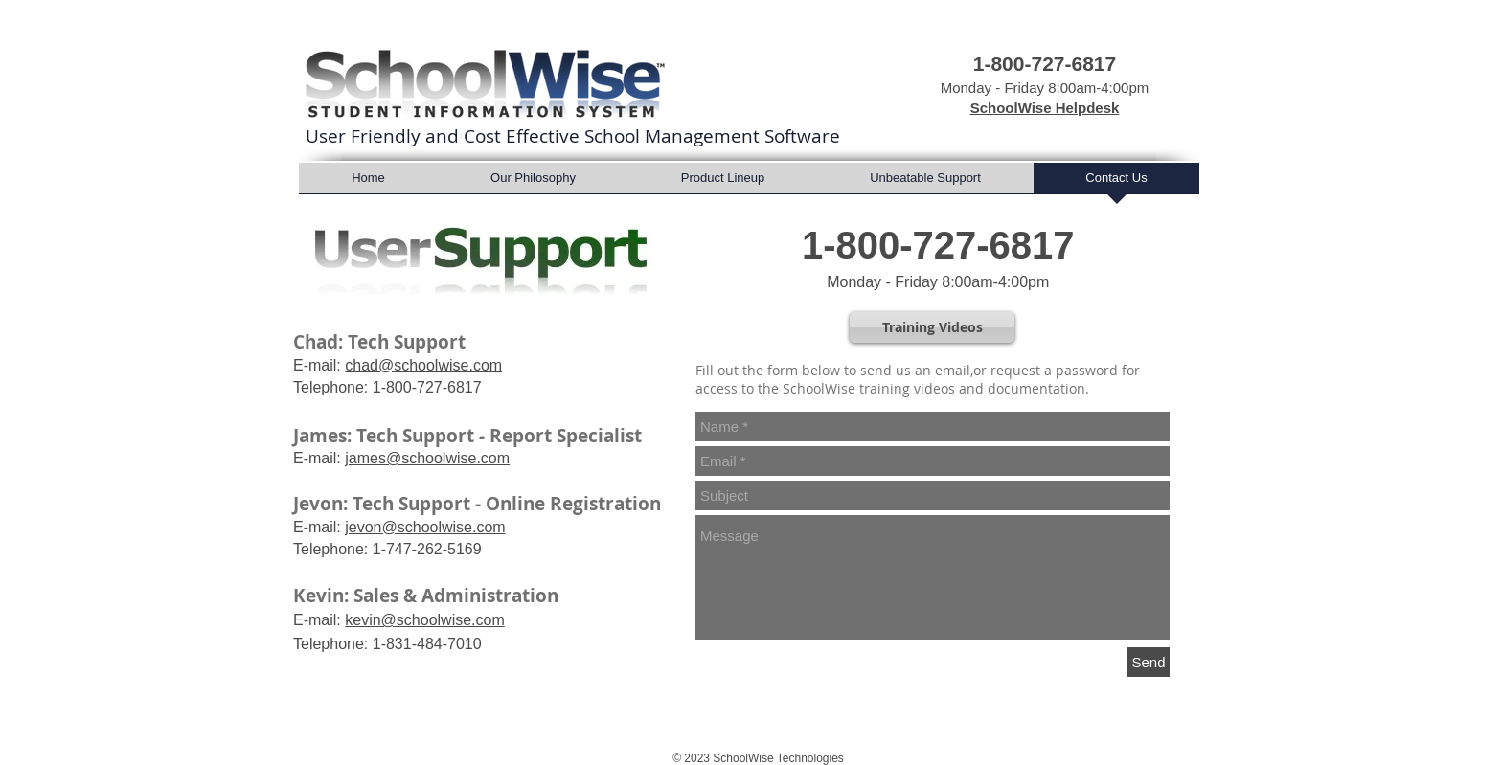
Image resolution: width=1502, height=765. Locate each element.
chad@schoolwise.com (423, 365)
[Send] (1148, 662)
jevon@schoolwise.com (425, 527)
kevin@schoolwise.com (425, 620)
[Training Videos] (932, 327)
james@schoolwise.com (427, 458)
